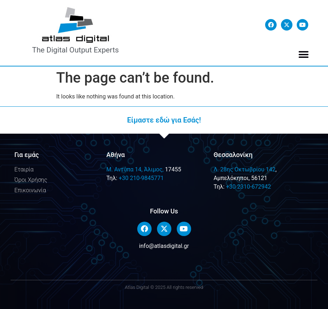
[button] (303, 54)
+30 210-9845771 (141, 178)
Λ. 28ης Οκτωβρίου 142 (244, 169)
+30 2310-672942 (248, 186)
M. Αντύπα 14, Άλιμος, (134, 169)
